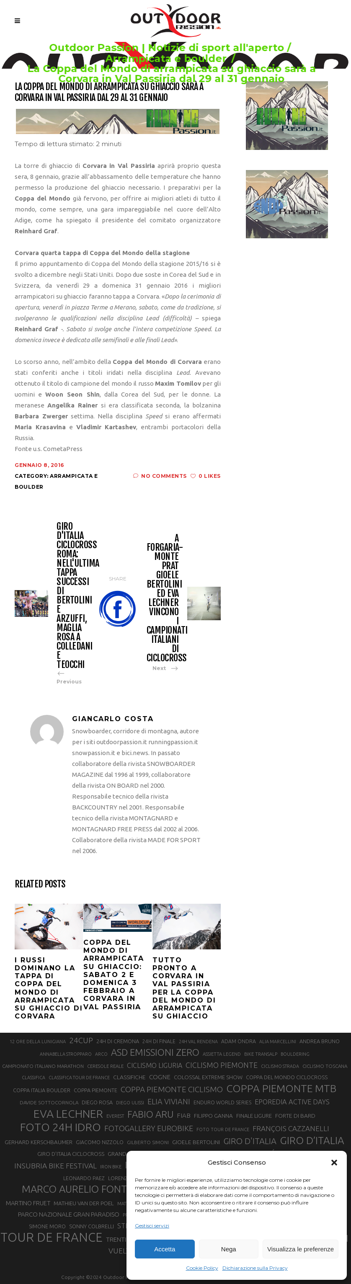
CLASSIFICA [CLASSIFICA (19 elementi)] (33, 1077)
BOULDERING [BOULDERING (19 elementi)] (295, 1054)
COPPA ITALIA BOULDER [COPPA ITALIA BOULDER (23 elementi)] (41, 1090)
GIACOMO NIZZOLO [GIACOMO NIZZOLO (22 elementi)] (100, 1142)
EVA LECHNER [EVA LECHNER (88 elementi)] (68, 1113)
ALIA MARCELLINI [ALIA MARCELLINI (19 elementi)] (277, 1041)
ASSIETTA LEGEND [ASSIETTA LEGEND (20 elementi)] (222, 1054)
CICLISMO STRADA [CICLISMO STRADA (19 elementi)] (280, 1066)
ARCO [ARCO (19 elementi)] (101, 1054)
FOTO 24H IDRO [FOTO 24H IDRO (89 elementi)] (60, 1127)
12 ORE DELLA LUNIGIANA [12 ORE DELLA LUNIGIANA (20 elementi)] (38, 1041)
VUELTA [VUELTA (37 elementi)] (121, 1251)
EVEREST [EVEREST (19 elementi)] (115, 1116)
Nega (228, 1249)
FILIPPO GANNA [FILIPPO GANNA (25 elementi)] (213, 1116)
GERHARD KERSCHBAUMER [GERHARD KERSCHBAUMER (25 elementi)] (38, 1142)
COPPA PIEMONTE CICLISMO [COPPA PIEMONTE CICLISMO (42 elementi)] (172, 1089)
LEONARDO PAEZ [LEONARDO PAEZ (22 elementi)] (84, 1178)
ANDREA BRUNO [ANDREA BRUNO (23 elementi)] (319, 1041)
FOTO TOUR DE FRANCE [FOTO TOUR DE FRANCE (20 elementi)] (222, 1129)
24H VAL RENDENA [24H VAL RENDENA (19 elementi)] (198, 1041)
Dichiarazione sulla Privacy (255, 1268)
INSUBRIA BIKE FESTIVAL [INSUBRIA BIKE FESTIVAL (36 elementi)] (55, 1166)
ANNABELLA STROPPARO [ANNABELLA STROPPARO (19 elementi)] (66, 1054)
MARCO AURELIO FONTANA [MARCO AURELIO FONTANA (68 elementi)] (84, 1189)
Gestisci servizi (152, 1225)
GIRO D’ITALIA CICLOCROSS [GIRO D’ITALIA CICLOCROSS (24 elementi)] (70, 1154)
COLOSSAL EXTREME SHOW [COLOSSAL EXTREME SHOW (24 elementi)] (208, 1077)
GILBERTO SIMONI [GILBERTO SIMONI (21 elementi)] (148, 1142)
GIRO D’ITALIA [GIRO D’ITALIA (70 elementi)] (312, 1140)
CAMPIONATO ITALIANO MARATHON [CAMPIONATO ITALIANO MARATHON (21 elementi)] (43, 1066)
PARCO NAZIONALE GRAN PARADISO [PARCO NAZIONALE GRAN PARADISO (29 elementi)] (68, 1214)
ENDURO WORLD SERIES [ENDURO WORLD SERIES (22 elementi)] (222, 1102)
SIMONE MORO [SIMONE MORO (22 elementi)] (47, 1226)
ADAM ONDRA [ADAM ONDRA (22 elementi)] (238, 1041)
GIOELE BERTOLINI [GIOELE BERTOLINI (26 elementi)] (196, 1142)
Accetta (164, 1249)
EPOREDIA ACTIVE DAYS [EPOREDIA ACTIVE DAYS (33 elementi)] (292, 1102)
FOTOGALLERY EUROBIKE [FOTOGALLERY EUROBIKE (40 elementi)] (148, 1128)
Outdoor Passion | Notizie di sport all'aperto (167, 48)
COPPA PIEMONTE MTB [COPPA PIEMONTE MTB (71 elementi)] (281, 1088)
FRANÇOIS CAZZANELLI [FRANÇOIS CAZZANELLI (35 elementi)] (291, 1128)
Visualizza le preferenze (300, 1249)
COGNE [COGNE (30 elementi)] (159, 1076)
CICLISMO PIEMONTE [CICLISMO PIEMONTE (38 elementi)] (222, 1065)
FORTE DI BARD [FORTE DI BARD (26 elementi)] (295, 1115)
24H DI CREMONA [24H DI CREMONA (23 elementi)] (117, 1041)
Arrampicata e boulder (166, 59)
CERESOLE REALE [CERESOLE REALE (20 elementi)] (105, 1066)
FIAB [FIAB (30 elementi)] (184, 1115)
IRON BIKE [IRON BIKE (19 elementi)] (110, 1166)
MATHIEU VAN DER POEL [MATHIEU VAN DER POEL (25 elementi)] (84, 1203)
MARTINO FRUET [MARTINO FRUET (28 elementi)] (28, 1203)
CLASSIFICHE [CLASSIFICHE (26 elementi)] (129, 1077)
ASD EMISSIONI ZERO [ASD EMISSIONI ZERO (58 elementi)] (155, 1052)
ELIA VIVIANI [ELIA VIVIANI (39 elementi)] (168, 1101)
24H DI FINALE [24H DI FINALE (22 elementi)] (159, 1041)
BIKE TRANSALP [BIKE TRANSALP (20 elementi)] (260, 1054)
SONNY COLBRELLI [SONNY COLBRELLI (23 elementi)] (91, 1226)
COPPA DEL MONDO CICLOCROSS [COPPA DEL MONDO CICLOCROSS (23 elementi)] (287, 1077)
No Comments (160, 476)
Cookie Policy (202, 1268)
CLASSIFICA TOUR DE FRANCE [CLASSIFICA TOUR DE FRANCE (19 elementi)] (79, 1077)
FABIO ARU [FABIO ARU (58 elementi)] (150, 1114)
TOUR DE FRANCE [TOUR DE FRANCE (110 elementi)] (51, 1237)
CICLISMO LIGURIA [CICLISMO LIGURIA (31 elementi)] (154, 1065)
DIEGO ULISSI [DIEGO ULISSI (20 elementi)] (130, 1102)
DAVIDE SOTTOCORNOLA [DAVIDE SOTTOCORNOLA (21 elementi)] (49, 1102)
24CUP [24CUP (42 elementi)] (81, 1040)
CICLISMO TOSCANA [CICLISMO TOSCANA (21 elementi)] (324, 1066)
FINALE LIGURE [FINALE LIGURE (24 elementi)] (254, 1116)
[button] (334, 1162)
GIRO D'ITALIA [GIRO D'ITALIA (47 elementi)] (249, 1141)
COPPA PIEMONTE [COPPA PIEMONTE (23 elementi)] (95, 1090)
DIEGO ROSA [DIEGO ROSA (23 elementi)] (97, 1102)
